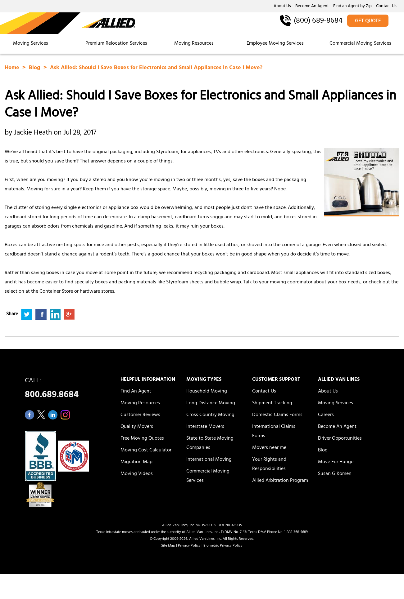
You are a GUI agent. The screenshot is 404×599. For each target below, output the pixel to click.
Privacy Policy (189, 546)
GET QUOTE (368, 21)
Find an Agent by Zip (352, 6)
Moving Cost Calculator (145, 450)
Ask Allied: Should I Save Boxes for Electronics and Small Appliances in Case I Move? (156, 68)
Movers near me (269, 448)
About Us (282, 6)
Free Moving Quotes (142, 438)
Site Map (168, 546)
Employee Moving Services (275, 43)
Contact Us (386, 6)
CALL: (66, 389)
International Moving (209, 459)
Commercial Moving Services (360, 43)
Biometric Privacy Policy (223, 546)
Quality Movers (136, 427)
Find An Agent (135, 391)
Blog (35, 68)
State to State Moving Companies (210, 443)
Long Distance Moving (210, 403)
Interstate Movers (205, 427)
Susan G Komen (335, 474)
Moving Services (30, 43)
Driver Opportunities (340, 438)
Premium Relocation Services (116, 43)
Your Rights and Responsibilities (269, 464)
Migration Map (136, 462)
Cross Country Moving (210, 415)
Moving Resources (194, 43)
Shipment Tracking (272, 403)
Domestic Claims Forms (277, 415)
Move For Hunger (336, 462)
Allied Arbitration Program (280, 481)
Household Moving (206, 391)
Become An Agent (312, 6)
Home (13, 68)
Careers (326, 415)
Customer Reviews (140, 415)
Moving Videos (136, 474)
